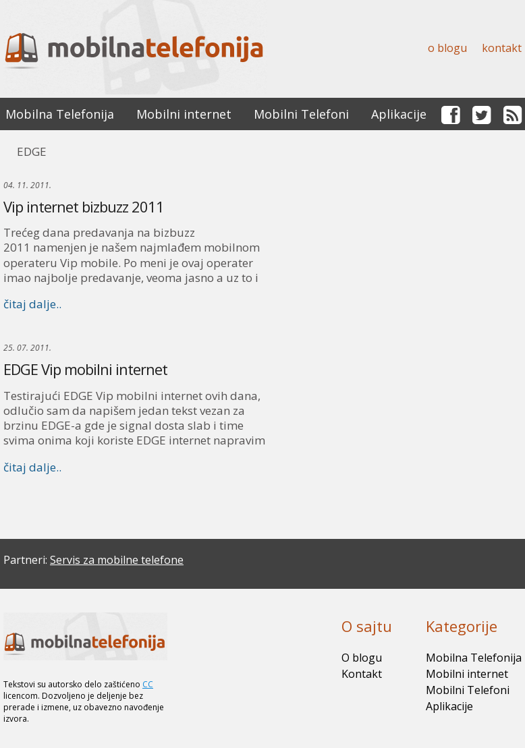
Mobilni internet (183, 114)
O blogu (447, 47)
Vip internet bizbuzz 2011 (83, 206)
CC (147, 684)
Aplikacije (398, 114)
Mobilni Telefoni (301, 114)
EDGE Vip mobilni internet (85, 369)
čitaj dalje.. (32, 304)
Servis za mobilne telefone (117, 559)
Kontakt (502, 47)
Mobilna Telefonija (59, 114)
